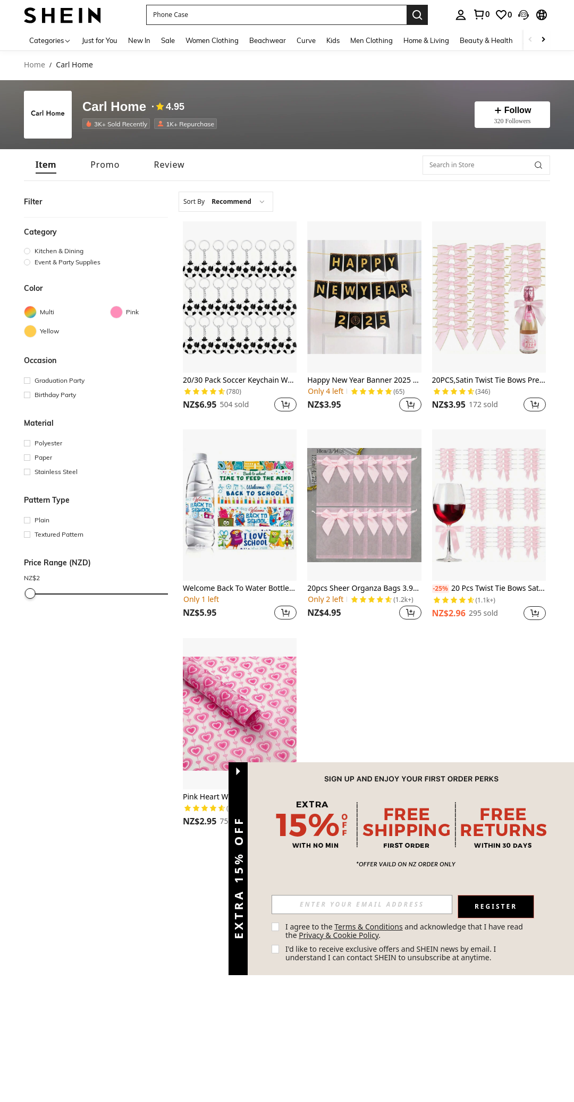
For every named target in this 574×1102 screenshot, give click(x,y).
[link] (480, 14)
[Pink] (153, 312)
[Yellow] (67, 331)
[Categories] (50, 40)
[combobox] (226, 201)
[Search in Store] (486, 165)
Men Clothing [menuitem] (371, 40)
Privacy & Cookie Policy (338, 935)
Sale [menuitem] (168, 40)
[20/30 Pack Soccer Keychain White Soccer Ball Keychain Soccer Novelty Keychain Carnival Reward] (240, 297)
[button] (276, 15)
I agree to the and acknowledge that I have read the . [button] (405, 931)
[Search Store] (538, 165)
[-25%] (440, 588)
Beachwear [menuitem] (267, 40)
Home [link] (34, 65)
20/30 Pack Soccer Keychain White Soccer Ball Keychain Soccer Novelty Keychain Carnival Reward (240, 380)
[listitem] (118, 123)
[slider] (30, 593)
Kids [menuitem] (333, 40)
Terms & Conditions (368, 927)
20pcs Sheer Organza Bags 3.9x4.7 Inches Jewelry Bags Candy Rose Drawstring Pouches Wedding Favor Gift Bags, (364, 588)
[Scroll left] (530, 40)
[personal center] (460, 14)
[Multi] (67, 312)
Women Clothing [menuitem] (212, 40)
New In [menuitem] (139, 40)
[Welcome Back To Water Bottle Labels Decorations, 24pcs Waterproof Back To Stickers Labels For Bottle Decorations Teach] (240, 505)
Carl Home (114, 107)
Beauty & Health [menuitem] (486, 40)
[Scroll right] (543, 40)
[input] (362, 904)
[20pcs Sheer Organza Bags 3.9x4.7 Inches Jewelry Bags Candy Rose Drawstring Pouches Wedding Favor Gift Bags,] (364, 505)
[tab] (46, 165)
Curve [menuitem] (306, 40)
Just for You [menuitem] (99, 40)
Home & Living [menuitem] (426, 40)
